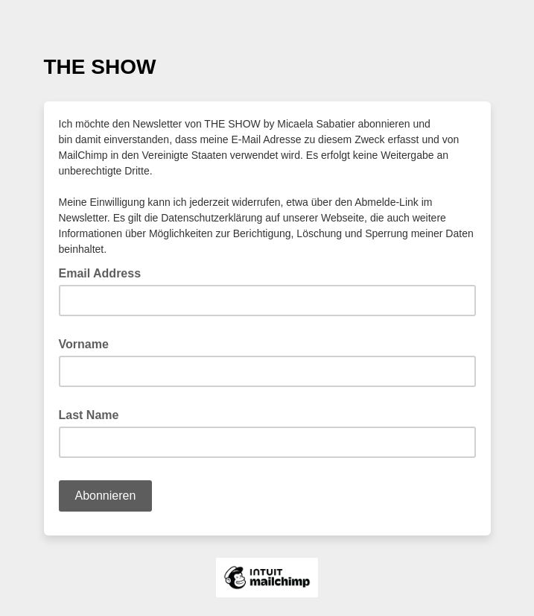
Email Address (104, 272)
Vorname (84, 344)
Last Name (89, 415)
